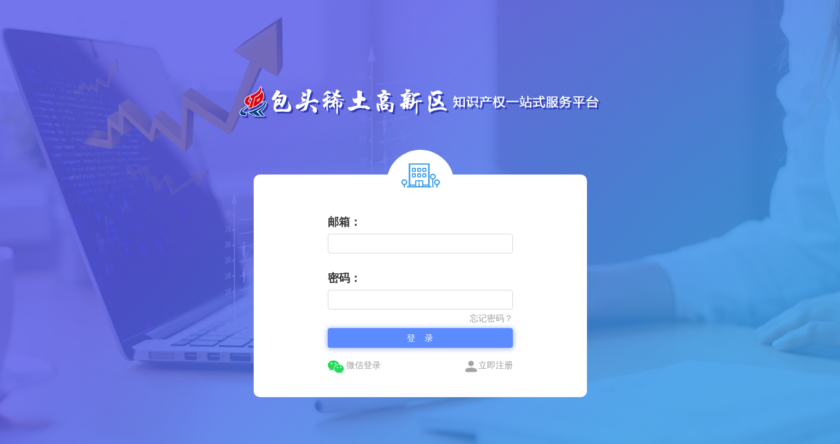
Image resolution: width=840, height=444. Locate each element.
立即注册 (489, 365)
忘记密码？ (491, 318)
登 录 (420, 338)
